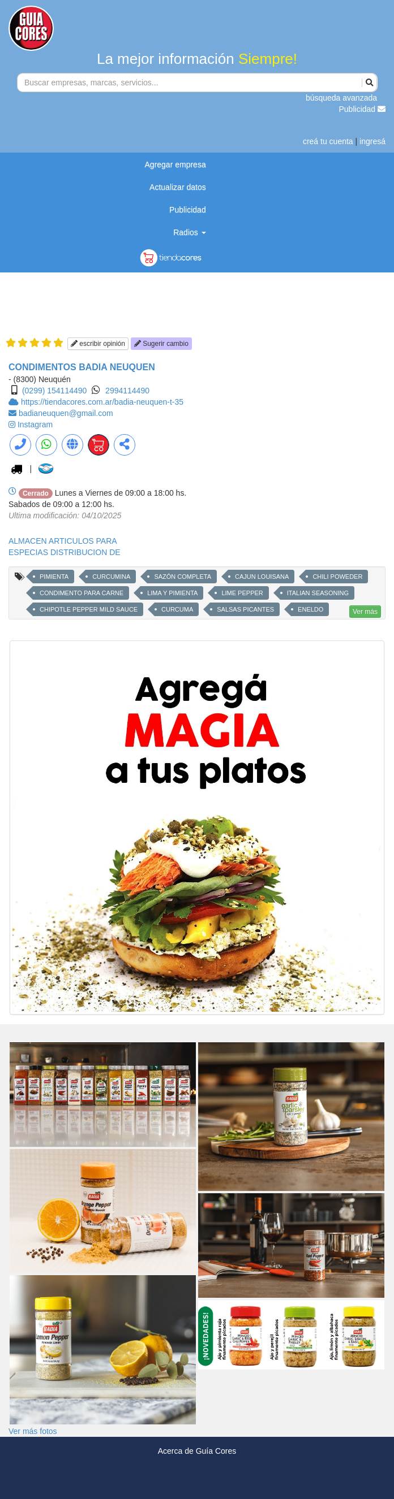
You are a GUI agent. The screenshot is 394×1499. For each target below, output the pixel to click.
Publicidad (362, 109)
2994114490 (127, 390)
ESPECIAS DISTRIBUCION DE (64, 552)
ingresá (372, 141)
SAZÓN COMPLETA (182, 576)
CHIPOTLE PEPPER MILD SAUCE (89, 609)
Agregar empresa (175, 164)
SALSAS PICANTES (245, 609)
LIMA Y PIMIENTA (172, 593)
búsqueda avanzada (341, 97)
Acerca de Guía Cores (197, 1450)
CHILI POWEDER (337, 576)
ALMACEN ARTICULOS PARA (62, 540)
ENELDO (310, 609)
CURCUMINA (111, 576)
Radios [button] (189, 232)
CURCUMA (177, 609)
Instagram (35, 424)
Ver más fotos (32, 1431)
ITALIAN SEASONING (318, 593)
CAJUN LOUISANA (262, 576)
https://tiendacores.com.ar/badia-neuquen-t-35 (102, 401)
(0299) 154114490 (54, 390)
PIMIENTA (54, 576)
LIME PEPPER (242, 593)
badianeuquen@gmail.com (66, 413)
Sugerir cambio (161, 344)
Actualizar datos (177, 187)
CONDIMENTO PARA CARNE (81, 593)
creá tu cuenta (328, 141)
